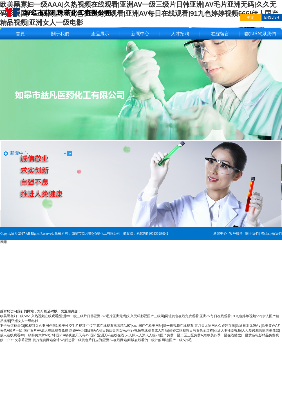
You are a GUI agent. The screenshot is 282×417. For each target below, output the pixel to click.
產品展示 (100, 33)
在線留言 (220, 33)
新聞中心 (140, 33)
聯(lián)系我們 (260, 33)
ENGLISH (271, 17)
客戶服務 (236, 233)
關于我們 (60, 33)
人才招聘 (180, 33)
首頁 (20, 33)
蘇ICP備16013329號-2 (152, 233)
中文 (250, 17)
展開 (3, 242)
